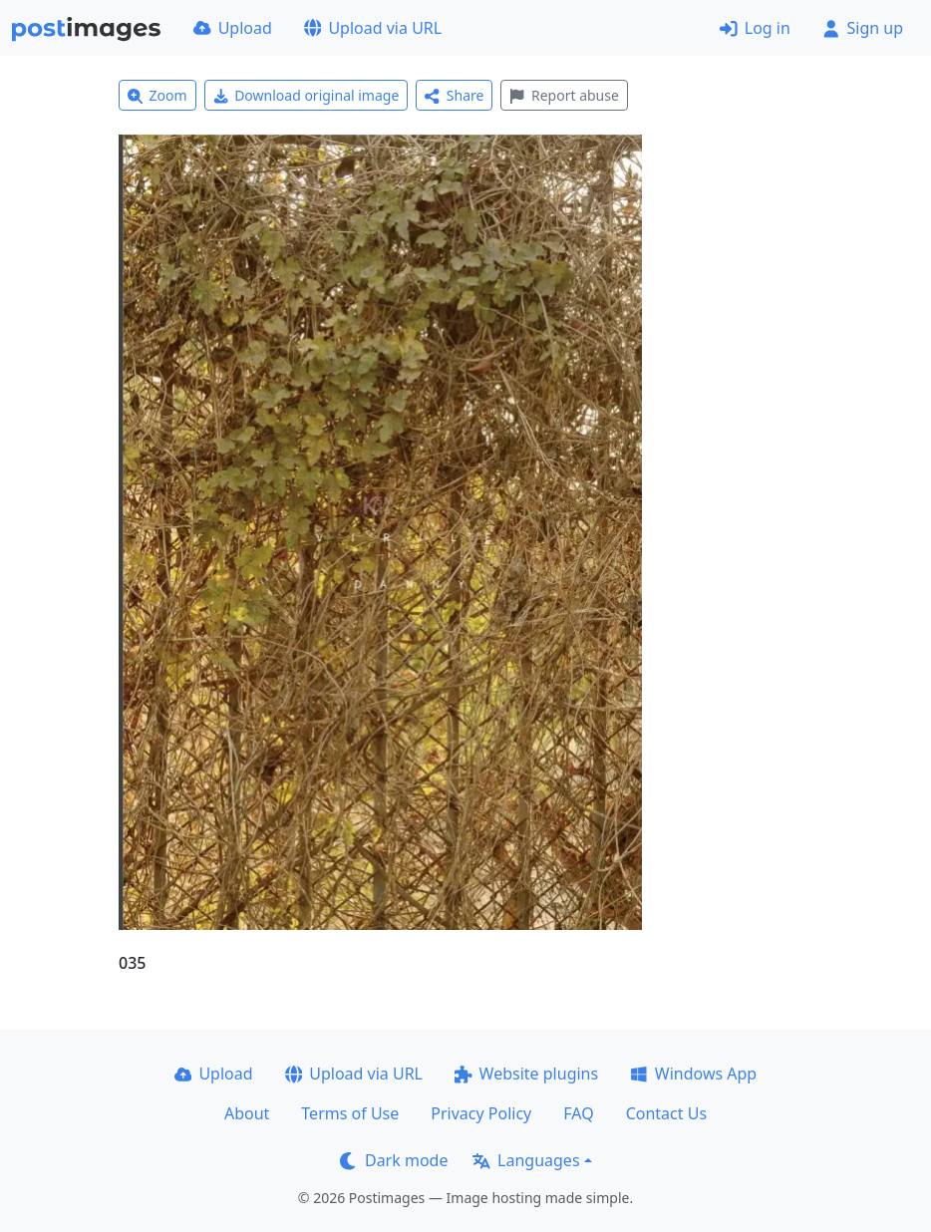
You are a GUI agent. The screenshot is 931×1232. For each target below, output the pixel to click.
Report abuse (563, 95)
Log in (755, 28)
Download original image (306, 95)
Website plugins (526, 1073)
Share (454, 95)
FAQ (578, 1113)
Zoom (157, 95)
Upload (232, 28)
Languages (525, 1160)
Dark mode (394, 1160)
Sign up (862, 28)
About (246, 1113)
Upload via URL (373, 28)
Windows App (693, 1073)
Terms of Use (350, 1113)
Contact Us (666, 1113)
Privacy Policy (481, 1113)
